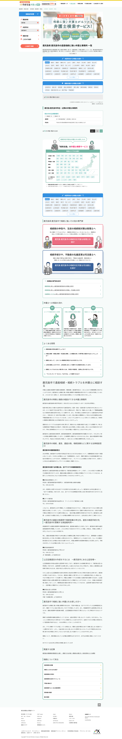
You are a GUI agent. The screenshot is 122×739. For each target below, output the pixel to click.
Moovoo (23, 720)
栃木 (77, 158)
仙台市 (58, 180)
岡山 (61, 170)
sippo (54, 714)
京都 (65, 167)
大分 (73, 173)
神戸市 (83, 177)
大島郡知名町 (89, 74)
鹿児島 (80, 173)
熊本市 (56, 116)
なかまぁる (55, 720)
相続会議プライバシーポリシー (58, 731)
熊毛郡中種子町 (73, 71)
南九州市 (94, 62)
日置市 (73, 62)
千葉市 (74, 180)
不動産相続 (71, 90)
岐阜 (65, 164)
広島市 (92, 177)
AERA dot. (39, 720)
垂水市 (93, 65)
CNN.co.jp (39, 716)
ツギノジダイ (72, 718)
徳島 (80, 170)
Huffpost (39, 718)
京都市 (87, 177)
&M (22, 716)
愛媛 (84, 170)
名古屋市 (68, 177)
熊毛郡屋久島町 (64, 71)
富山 (69, 161)
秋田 (70, 155)
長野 (65, 161)
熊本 (69, 173)
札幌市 (73, 177)
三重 (69, 164)
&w (24, 716)
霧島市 (52, 62)
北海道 (58, 155)
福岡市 (78, 177)
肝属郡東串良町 (73, 68)
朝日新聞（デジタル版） (26, 714)
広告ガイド (29, 732)
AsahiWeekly (88, 720)
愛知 (58, 164)
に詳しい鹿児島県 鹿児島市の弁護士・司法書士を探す (62, 290)
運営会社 (23, 732)
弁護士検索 (72, 3)
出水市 (68, 62)
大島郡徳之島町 (91, 71)
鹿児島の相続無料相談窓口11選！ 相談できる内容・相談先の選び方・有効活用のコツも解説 (69, 653)
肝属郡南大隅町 (49, 68)
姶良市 (52, 65)
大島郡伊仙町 (73, 74)
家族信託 (96, 87)
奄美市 (57, 65)
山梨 (61, 161)
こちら (78, 186)
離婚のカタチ (24, 725)
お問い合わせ (36, 732)
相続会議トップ (64, 3)
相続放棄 (60, 87)
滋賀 (73, 167)
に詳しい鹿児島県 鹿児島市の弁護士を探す (59, 286)
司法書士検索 (88, 3)
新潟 (58, 161)
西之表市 (88, 65)
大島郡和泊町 (65, 74)
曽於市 (62, 65)
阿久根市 (84, 62)
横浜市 (58, 177)
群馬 (81, 158)
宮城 (74, 155)
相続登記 (90, 87)
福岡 (58, 173)
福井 (76, 161)
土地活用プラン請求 (98, 3)
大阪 (58, 167)
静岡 (61, 164)
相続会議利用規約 (45, 731)
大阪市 (62, 177)
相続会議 (71, 716)
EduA (22, 718)
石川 (73, 161)
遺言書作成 (47, 87)
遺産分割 (54, 87)
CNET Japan (40, 714)
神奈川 (61, 158)
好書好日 (55, 718)
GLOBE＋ (55, 716)
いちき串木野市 (75, 65)
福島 (81, 155)
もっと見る (72, 77)
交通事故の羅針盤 (73, 722)
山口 (65, 170)
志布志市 (47, 65)
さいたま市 (63, 180)
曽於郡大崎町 (91, 68)
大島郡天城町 (96, 74)
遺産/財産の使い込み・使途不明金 (59, 90)
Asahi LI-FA (71, 720)
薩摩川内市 (63, 62)
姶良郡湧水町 (48, 71)
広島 (58, 170)
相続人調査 (76, 87)
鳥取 (69, 170)
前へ (92, 131)
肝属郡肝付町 (57, 68)
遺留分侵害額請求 (68, 87)
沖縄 (85, 173)
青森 (62, 155)
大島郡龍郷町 (81, 74)
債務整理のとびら (41, 725)
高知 (88, 170)
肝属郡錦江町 (65, 68)
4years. (70, 714)
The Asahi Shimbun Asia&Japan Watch (92, 717)
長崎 (65, 173)
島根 (73, 170)
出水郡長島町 (56, 71)
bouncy (39, 722)
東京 (58, 158)
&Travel (28, 716)
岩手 (66, 155)
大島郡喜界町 (57, 74)
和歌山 (76, 167)
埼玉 (66, 158)
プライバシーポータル (85, 731)
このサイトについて (26, 731)
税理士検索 (80, 3)
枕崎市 (82, 65)
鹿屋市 (57, 62)
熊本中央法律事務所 (52, 114)
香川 (76, 170)
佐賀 (61, 173)
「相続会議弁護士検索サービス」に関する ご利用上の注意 (61, 184)
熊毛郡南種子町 (82, 71)
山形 (77, 155)
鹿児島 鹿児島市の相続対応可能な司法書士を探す (73, 266)
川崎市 (69, 180)
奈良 (69, 167)
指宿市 (88, 62)
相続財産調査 (83, 87)
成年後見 (47, 90)
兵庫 (61, 167)
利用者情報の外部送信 (72, 731)
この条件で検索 (29, 46)
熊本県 (48, 116)
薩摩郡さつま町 (82, 68)
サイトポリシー (36, 731)
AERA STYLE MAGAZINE (58, 722)
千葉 (70, 158)
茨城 (74, 158)
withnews (23, 722)
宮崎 (76, 173)
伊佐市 (78, 62)
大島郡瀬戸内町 (49, 74)
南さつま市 (68, 65)
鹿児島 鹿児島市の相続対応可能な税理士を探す (73, 240)
